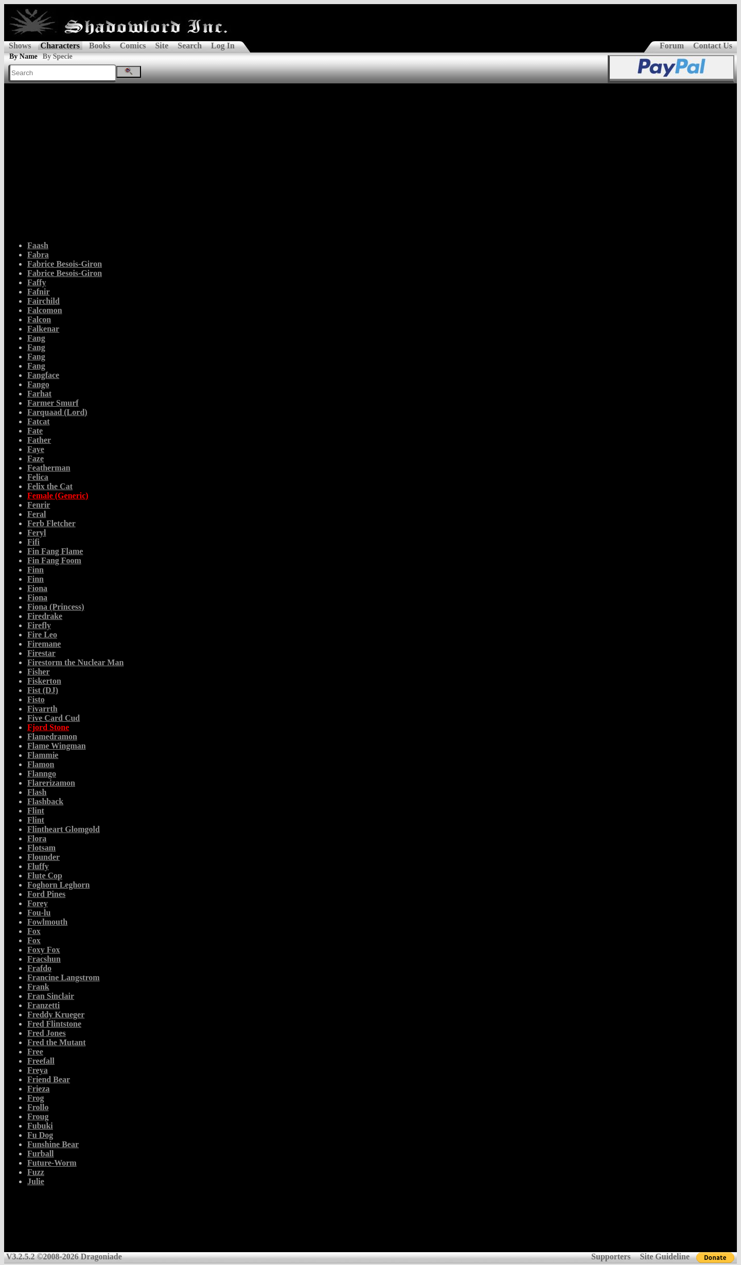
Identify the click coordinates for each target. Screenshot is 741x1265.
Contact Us (712, 45)
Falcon (39, 319)
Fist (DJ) (42, 690)
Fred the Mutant (56, 1042)
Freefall (41, 1060)
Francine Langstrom (63, 977)
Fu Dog (40, 1135)
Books (100, 45)
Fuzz (35, 1172)
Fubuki (40, 1125)
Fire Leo (42, 634)
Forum (672, 45)
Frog (35, 1098)
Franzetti (43, 1005)
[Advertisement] (370, 161)
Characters (60, 45)
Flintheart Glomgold (63, 829)
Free (35, 1051)
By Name (23, 56)
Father (39, 440)
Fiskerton (44, 681)
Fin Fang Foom (54, 560)
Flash (36, 792)
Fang (36, 338)
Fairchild (43, 301)
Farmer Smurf (53, 402)
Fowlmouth (47, 921)
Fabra (38, 254)
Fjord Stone (48, 727)
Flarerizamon (51, 782)
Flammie (42, 755)
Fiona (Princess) (55, 606)
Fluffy (38, 866)
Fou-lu (38, 912)
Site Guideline (665, 1256)
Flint (35, 810)
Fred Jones (46, 1033)
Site (161, 45)
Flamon (40, 764)
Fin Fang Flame (55, 551)
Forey (37, 903)
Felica (37, 477)
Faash (37, 245)
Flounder (43, 857)
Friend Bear (48, 1079)
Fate (35, 430)
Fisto (36, 699)
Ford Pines (46, 894)
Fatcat (38, 421)
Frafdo (39, 968)
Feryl (36, 532)
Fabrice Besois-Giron (64, 263)
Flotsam (41, 847)
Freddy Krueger (55, 1014)
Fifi (33, 542)
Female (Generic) (58, 495)
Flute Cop (44, 875)
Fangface (43, 375)
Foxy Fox (43, 949)
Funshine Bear (53, 1144)
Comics (133, 45)
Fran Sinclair (50, 996)
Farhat (39, 393)
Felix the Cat (50, 486)
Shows (20, 45)
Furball (40, 1153)
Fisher (38, 671)
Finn (35, 569)
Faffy (36, 282)
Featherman (48, 467)
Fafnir (38, 291)
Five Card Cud (53, 718)
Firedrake (44, 616)
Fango (38, 384)
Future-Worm (52, 1162)
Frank (38, 986)
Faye (35, 449)
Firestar (41, 653)
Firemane (44, 643)
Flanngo (41, 773)
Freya (37, 1070)
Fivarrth (42, 708)
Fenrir (38, 504)
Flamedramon (52, 736)
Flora (36, 838)
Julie (35, 1181)
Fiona (37, 588)
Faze (35, 458)
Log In (223, 45)
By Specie (58, 56)
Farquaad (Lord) (57, 412)
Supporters (610, 1256)
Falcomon (44, 310)
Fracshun (44, 959)
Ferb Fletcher (51, 523)
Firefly (39, 625)
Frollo (37, 1107)
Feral (36, 514)
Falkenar (43, 328)
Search (190, 45)
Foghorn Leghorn (58, 884)
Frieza (38, 1088)
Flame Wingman (56, 745)
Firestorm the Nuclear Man (75, 662)
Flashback (45, 801)
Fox (34, 931)
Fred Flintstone (54, 1023)
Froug (37, 1116)
